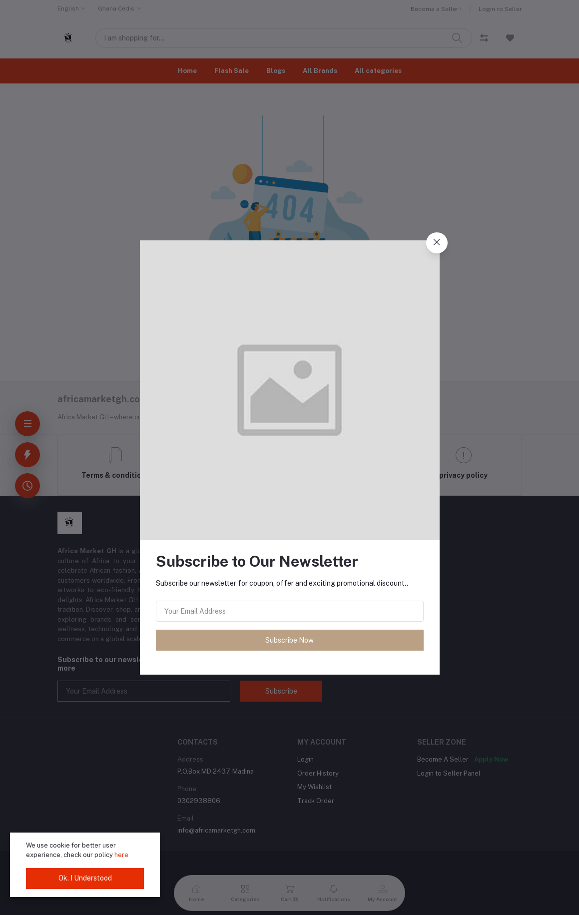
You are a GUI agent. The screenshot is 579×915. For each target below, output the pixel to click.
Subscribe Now (289, 640)
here (121, 855)
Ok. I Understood (85, 878)
